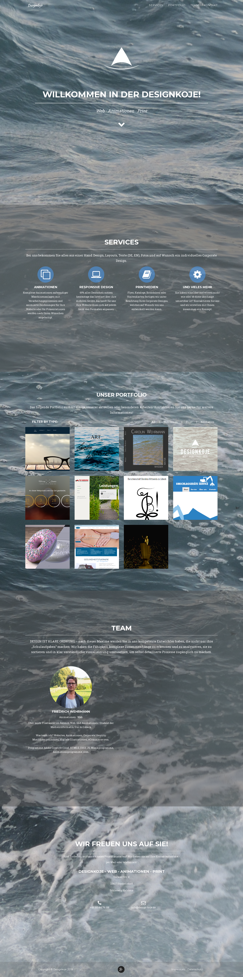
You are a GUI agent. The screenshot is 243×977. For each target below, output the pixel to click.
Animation (207, 421)
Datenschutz (195, 969)
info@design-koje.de (143, 907)
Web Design (171, 421)
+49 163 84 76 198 (99, 907)
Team (195, 8)
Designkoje (35, 8)
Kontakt (211, 8)
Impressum (178, 969)
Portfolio (176, 8)
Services (156, 8)
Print (189, 421)
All (153, 421)
